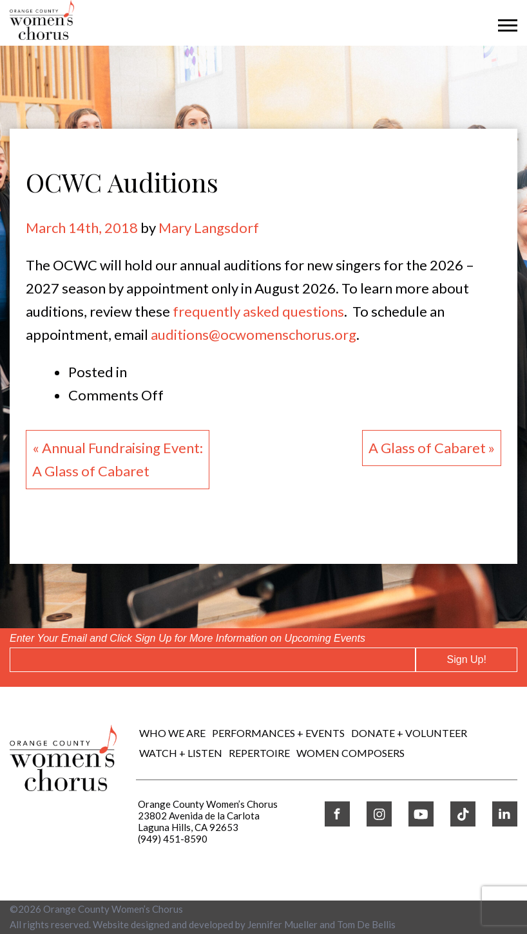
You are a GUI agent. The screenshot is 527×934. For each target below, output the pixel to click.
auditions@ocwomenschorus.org (253, 334)
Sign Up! (466, 659)
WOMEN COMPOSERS (350, 753)
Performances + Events (278, 733)
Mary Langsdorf (208, 227)
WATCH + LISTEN (180, 753)
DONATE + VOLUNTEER (409, 733)
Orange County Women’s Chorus (113, 909)
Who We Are (172, 733)
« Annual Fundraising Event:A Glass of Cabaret (117, 459)
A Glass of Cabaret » (432, 447)
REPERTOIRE (259, 753)
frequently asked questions (258, 311)
